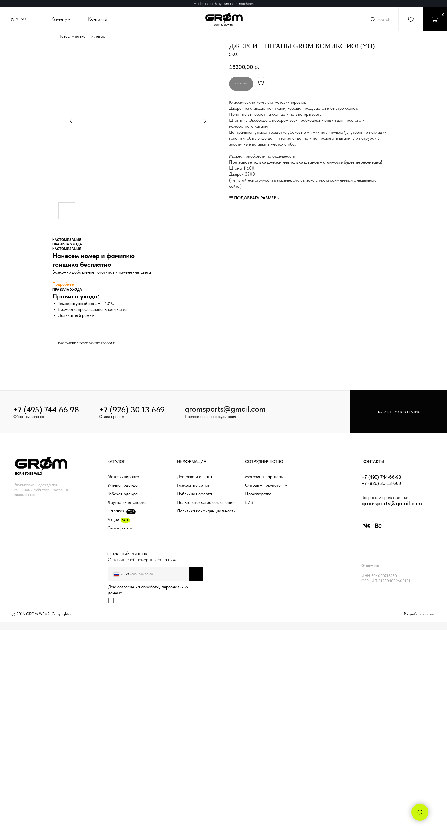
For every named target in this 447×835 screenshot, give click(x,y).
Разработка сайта (420, 614)
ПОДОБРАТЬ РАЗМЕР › (256, 198)
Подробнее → (65, 284)
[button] (398, 411)
